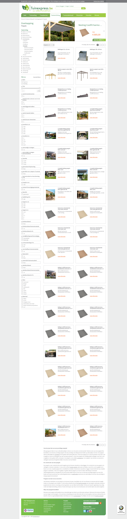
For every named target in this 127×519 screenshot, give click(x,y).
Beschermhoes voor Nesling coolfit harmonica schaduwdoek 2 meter (64, 90)
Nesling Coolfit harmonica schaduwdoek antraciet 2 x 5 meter (64, 289)
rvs (24, 307)
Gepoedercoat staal (28, 303)
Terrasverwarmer (27, 56)
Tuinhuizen (25, 62)
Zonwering (25, 70)
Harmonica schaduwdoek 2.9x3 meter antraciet (64, 208)
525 (24, 133)
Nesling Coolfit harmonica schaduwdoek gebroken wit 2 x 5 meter (65, 368)
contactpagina (77, 496)
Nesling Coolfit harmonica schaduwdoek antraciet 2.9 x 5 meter (97, 308)
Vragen (67, 6)
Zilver (24, 292)
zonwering (57, 454)
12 (24, 104)
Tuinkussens (25, 63)
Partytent (25, 42)
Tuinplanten (44, 15)
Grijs (24, 285)
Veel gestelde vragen (49, 504)
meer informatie (61, 58)
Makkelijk (25, 240)
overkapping (80, 458)
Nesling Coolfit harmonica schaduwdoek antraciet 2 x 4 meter (96, 269)
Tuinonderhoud (68, 15)
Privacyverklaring (48, 506)
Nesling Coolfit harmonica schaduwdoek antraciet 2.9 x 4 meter (65, 308)
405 (24, 128)
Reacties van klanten (29, 503)
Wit (24, 289)
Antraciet (25, 282)
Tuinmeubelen (26, 65)
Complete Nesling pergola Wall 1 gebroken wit (96, 149)
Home (57, 6)
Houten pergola (28, 51)
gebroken (26, 194)
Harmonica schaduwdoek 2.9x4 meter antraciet (96, 228)
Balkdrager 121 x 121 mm (64, 49)
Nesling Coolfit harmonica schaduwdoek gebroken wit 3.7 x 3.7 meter (64, 408)
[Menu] (124, 506)
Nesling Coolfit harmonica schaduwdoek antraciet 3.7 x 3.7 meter (64, 328)
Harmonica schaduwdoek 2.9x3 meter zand (64, 228)
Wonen (97, 15)
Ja (24, 150)
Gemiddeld (26, 238)
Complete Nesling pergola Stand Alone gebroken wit (64, 129)
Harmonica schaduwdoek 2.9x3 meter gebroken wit (96, 208)
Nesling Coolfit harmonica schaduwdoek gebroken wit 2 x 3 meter (65, 348)
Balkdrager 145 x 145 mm (96, 49)
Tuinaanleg (33, 15)
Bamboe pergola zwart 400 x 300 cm (96, 69)
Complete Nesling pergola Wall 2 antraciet (96, 169)
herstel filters (37, 77)
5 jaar (24, 164)
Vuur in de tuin (26, 67)
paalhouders (75, 474)
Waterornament (26, 69)
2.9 (24, 140)
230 (24, 204)
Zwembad (25, 72)
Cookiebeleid (47, 510)
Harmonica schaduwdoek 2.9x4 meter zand (96, 248)
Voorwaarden (47, 508)
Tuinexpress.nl (36, 516)
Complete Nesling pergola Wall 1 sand (64, 169)
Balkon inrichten (26, 32)
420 (24, 130)
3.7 (24, 143)
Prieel (24, 55)
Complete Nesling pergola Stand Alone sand (96, 129)
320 (24, 126)
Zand (24, 290)
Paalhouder (27, 53)
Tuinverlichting (67, 506)
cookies (82, 1)
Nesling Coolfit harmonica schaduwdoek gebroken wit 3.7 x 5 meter (96, 408)
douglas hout (26, 302)
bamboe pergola (99, 496)
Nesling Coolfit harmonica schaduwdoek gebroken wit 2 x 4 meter (97, 348)
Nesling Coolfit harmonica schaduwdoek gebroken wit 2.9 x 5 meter (96, 388)
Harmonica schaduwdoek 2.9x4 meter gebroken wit (64, 248)
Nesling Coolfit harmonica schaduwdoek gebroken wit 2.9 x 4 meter (64, 388)
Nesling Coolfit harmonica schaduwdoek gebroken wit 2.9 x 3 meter (96, 368)
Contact (72, 6)
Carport (25, 40)
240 (24, 184)
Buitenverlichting (26, 37)
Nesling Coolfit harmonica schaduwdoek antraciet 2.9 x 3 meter (97, 289)
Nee (24, 169)
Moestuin (79, 15)
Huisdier (88, 15)
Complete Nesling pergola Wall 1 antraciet (64, 149)
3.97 (24, 145)
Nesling (25, 83)
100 (24, 245)
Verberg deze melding (99, 1)
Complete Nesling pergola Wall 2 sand (96, 188)
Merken (26, 504)
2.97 (24, 141)
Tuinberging (25, 58)
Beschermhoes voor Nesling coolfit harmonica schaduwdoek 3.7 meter (64, 110)
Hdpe (24, 298)
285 (24, 199)
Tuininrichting (55, 15)
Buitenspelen (25, 35)
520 (24, 131)
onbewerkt (26, 287)
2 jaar (24, 160)
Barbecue (25, 33)
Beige (25, 284)
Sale (24, 15)
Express (25, 82)
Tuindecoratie (26, 60)
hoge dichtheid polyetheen (30, 305)
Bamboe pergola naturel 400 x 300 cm (65, 69)
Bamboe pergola (28, 47)
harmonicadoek (82, 483)
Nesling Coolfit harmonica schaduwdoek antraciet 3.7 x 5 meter (97, 328)
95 (24, 180)
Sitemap (46, 511)
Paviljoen (25, 44)
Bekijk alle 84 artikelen (89, 44)
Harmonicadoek (28, 49)
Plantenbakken (67, 508)
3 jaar (24, 162)
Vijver (65, 510)
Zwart (25, 294)
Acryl (24, 300)
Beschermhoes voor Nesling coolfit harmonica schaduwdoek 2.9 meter (96, 90)
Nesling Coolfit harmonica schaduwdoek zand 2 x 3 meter (64, 427)
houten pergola (73, 467)
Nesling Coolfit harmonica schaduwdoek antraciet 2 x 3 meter (64, 269)
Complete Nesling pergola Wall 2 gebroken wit (64, 188)
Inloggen (62, 6)
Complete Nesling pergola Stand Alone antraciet (96, 109)
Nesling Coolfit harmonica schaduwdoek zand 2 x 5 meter (96, 427)
